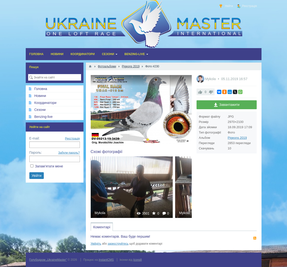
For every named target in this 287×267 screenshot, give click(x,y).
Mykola (100, 213)
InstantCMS (106, 259)
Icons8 (137, 259)
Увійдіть (96, 243)
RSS (255, 238)
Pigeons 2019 (237, 138)
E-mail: (34, 138)
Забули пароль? (69, 152)
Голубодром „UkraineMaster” (48, 259)
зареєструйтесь (118, 243)
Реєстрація (72, 138)
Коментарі (101, 227)
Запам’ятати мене (49, 166)
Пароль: (35, 152)
